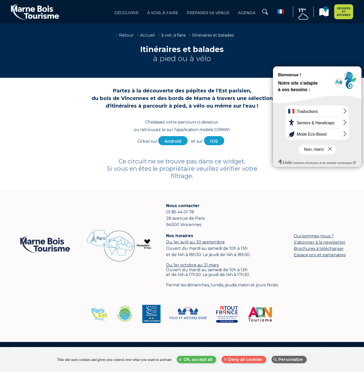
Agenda (247, 13)
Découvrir (126, 13)
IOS (214, 141)
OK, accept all (198, 359)
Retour (126, 35)
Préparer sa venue (208, 13)
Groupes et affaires (344, 12)
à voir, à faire (162, 13)
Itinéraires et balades (213, 35)
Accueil (147, 35)
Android (173, 141)
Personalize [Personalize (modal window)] (290, 359)
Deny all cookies (245, 359)
